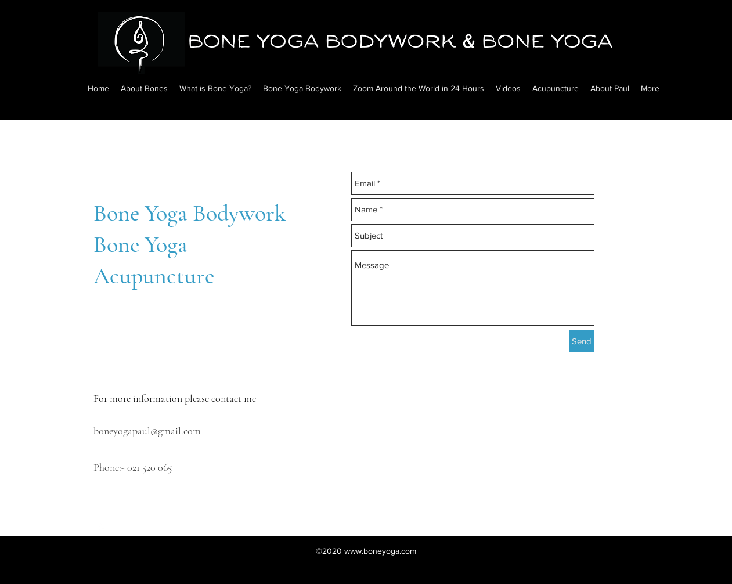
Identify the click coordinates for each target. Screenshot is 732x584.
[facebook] (101, 528)
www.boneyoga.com (380, 551)
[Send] (581, 341)
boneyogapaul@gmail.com (147, 430)
